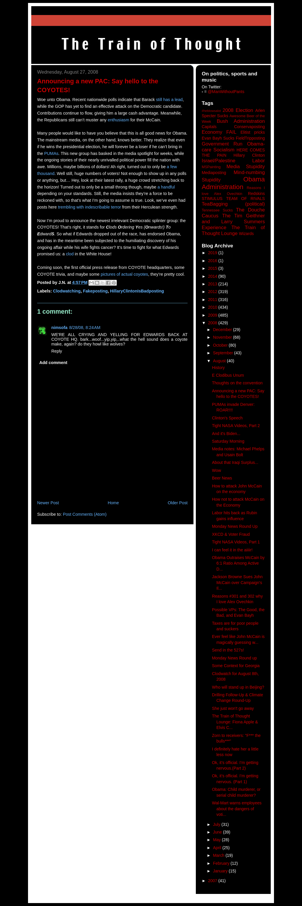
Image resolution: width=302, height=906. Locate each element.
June (218, 832)
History (218, 367)
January (221, 871)
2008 (213, 322)
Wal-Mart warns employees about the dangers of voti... (237, 809)
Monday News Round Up (235, 526)
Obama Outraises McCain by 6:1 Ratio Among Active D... (238, 563)
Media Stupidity (245, 166)
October (221, 345)
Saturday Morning (228, 441)
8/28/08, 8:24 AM (85, 327)
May (217, 839)
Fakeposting (95, 291)
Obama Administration (233, 183)
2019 (213, 252)
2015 (213, 268)
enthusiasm (118, 120)
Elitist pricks (252, 132)
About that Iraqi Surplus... (235, 462)
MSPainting (211, 167)
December (223, 329)
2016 (213, 260)
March (219, 855)
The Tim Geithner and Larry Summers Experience (233, 221)
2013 (213, 284)
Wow (216, 470)
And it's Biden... (226, 433)
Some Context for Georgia (236, 665)
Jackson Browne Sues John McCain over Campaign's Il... (237, 582)
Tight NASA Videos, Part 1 (236, 542)
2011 (213, 299)
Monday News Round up (234, 658)
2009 (213, 315)
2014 (213, 276)
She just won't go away (233, 708)
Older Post (178, 502)
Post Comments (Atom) (84, 514)
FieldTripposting (250, 138)
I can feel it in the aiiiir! (232, 550)
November (223, 337)
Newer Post (48, 502)
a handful (166, 187)
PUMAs (51, 153)
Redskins (256, 193)
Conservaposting (249, 126)
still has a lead (169, 99)
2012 (213, 291)
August (220, 360)
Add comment (53, 362)
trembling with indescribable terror (89, 207)
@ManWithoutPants (226, 91)
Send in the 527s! (228, 650)
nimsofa (59, 327)
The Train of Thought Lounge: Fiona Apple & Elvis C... (235, 722)
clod (69, 254)
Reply (56, 351)
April (217, 847)
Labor (258, 160)
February (222, 863)
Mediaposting (214, 172)
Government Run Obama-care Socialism (233, 147)
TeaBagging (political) (233, 204)
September (223, 353)
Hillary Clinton (249, 155)
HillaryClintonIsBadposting (137, 291)
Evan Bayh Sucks (218, 138)
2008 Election (238, 110)
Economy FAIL (219, 132)
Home (113, 502)
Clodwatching (67, 291)
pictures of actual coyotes (124, 274)
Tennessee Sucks (217, 210)
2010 (213, 307)
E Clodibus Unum (228, 375)
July (217, 824)
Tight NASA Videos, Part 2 (236, 425)
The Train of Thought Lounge (233, 230)
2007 (213, 880)
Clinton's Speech (227, 418)
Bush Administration (241, 121)
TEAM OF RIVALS (245, 198)
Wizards (246, 233)
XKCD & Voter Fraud (231, 534)
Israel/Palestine (218, 160)
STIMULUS (212, 198)
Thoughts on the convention (237, 383)
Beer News (222, 478)
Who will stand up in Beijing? (238, 687)
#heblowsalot (211, 111)
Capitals (209, 126)
